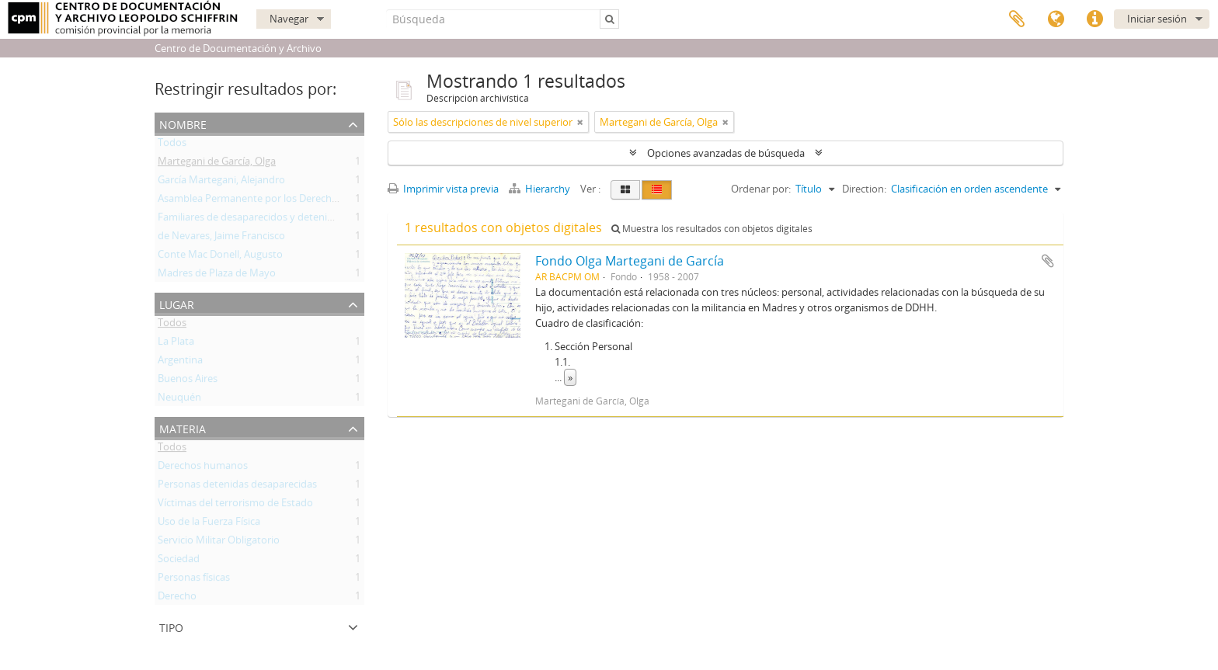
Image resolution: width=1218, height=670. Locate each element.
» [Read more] (570, 377)
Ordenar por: (761, 189)
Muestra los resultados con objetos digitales (712, 228)
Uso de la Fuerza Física (209, 524)
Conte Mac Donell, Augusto (220, 257)
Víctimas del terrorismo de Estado (235, 505)
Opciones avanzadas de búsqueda (726, 153)
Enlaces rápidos (1094, 19)
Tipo (171, 626)
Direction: (864, 189)
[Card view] (625, 190)
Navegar (289, 19)
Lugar (176, 303)
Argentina (180, 363)
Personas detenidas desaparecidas (237, 487)
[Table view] (657, 190)
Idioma (1055, 19)
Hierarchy (540, 189)
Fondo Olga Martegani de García (629, 260)
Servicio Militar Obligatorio (219, 543)
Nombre (183, 123)
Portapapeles (1016, 19)
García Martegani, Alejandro (221, 182)
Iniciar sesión (1157, 19)
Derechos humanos (203, 468)
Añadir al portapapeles (1048, 261)
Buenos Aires (188, 381)
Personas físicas (194, 580)
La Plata (176, 344)
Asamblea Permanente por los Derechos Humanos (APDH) (292, 201)
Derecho (177, 599)
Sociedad (179, 561)
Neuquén (179, 400)
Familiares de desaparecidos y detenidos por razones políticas (300, 220)
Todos (172, 145)
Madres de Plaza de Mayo (217, 276)
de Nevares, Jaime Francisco (221, 238)
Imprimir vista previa (443, 189)
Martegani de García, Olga (217, 164)
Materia (182, 427)
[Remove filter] (580, 122)
